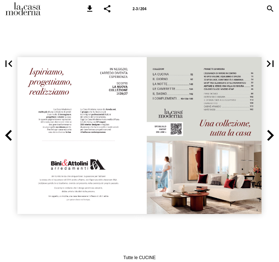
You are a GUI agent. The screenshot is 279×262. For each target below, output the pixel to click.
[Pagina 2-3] (139, 8)
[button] (89, 8)
